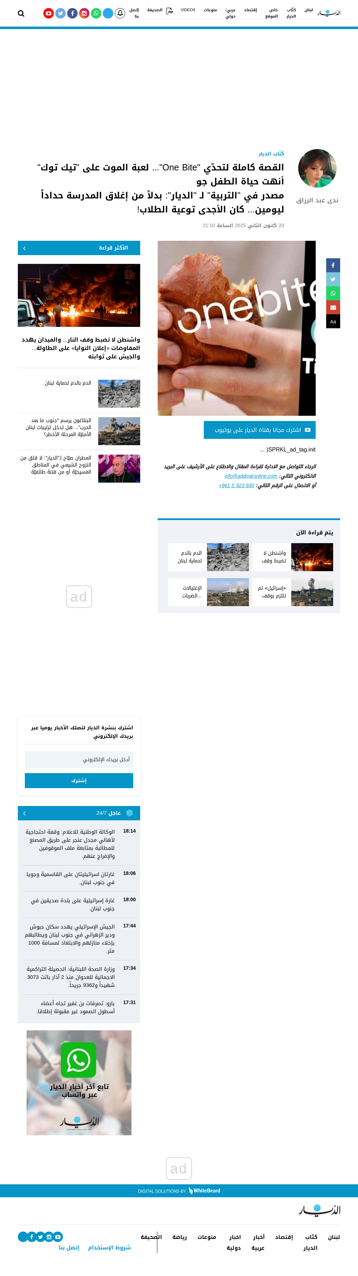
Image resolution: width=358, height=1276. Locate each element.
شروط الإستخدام (109, 1248)
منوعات (210, 10)
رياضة (179, 1237)
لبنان (309, 10)
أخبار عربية (258, 1242)
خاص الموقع (271, 13)
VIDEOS (188, 10)
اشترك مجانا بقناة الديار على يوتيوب (262, 430)
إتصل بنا (134, 13)
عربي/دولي (230, 13)
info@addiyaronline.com (251, 476)
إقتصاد (250, 10)
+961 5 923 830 (236, 485)
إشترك (79, 780)
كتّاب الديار (291, 13)
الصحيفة (155, 10)
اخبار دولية (234, 1242)
